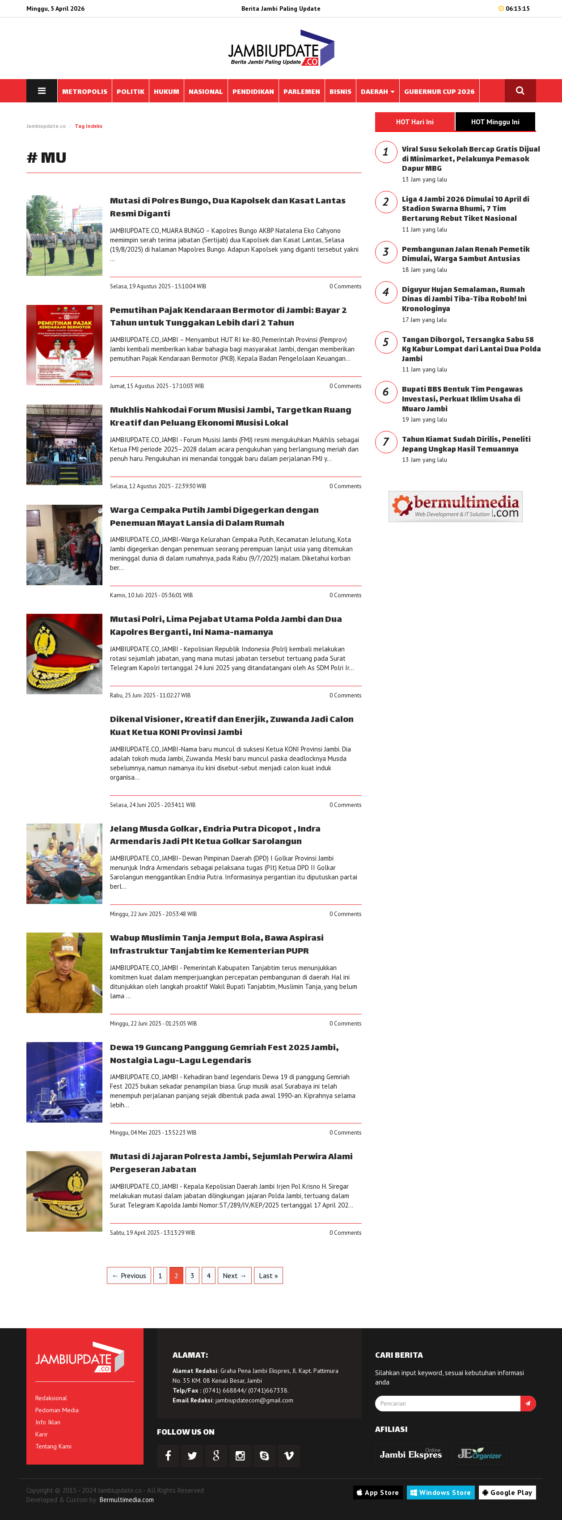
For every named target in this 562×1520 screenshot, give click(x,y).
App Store (378, 1492)
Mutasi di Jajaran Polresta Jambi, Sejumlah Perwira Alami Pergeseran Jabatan (231, 1163)
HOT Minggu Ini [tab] (495, 121)
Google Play (507, 1492)
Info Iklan (47, 1422)
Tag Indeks (88, 125)
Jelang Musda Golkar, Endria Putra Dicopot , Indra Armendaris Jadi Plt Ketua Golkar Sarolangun (215, 836)
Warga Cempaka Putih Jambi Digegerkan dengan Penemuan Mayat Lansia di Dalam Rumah (214, 517)
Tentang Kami (53, 1446)
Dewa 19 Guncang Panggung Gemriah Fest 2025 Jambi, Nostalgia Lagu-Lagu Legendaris (224, 1054)
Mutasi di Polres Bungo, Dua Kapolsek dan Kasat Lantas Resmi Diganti (228, 208)
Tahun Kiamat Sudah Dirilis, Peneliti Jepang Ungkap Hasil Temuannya (466, 445)
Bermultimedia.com (127, 1499)
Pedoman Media (57, 1410)
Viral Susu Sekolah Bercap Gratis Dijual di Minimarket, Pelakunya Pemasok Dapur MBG (471, 160)
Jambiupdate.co (46, 125)
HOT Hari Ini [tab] (415, 121)
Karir (41, 1434)
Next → (235, 1275)
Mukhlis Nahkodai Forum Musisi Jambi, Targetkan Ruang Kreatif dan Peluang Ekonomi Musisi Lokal (230, 417)
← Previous (129, 1275)
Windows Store (440, 1492)
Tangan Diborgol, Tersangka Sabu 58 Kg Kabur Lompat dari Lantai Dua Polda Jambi (471, 350)
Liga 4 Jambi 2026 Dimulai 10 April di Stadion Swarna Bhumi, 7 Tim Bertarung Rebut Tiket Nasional (465, 210)
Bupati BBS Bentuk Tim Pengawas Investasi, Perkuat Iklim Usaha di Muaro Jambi (462, 400)
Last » (268, 1275)
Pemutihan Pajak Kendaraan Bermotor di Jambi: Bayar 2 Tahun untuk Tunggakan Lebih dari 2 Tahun (228, 317)
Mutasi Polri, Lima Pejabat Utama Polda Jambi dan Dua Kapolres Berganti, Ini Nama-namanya (226, 626)
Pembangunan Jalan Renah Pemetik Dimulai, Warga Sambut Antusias (466, 255)
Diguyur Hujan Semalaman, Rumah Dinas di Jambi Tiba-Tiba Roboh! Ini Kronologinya (464, 300)
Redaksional (51, 1398)
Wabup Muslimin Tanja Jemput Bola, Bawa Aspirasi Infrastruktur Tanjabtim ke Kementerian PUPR (217, 945)
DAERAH (378, 92)
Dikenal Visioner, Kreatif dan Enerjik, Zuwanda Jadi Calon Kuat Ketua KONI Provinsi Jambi (232, 726)
